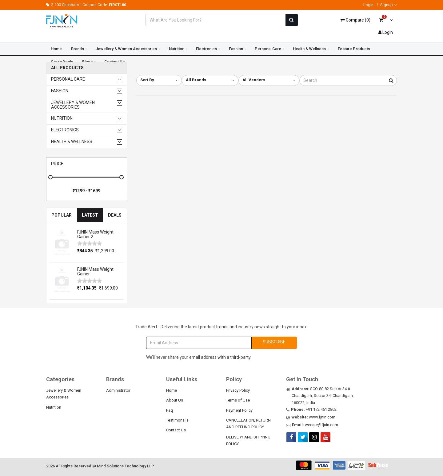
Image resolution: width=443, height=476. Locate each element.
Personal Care (268, 48)
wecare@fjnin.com (321, 424)
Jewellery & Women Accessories (126, 48)
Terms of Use (238, 400)
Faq (169, 410)
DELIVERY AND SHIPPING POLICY (248, 440)
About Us (174, 400)
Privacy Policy (238, 390)
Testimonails (177, 420)
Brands (77, 48)
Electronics (206, 48)
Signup (388, 4)
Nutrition (176, 48)
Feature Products (354, 48)
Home (56, 48)
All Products (67, 68)
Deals (115, 215)
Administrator (118, 390)
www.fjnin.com (322, 417)
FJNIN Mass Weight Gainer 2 (95, 234)
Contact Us (176, 430)
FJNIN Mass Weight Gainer (95, 271)
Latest (90, 215)
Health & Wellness (309, 48)
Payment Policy (239, 410)
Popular (61, 215)
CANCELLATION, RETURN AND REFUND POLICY (248, 423)
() (355, 20)
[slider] (89, 243)
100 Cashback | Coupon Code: (86, 4)
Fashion (236, 48)
